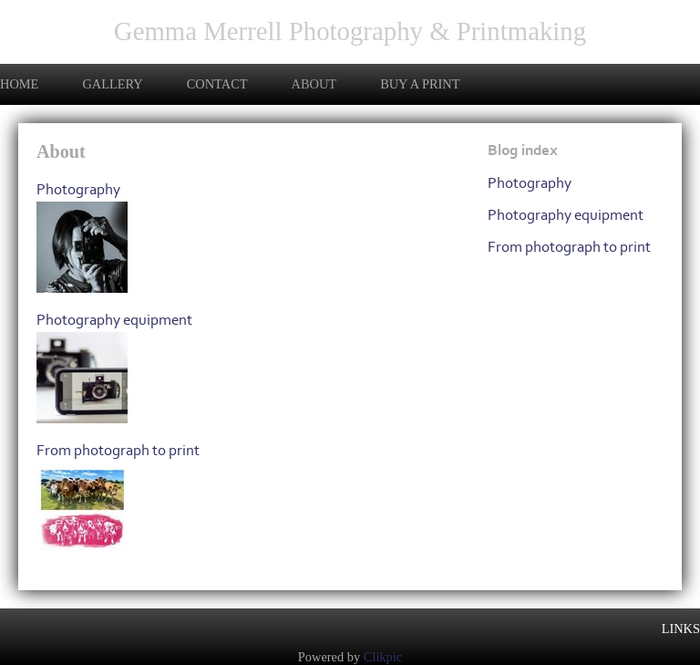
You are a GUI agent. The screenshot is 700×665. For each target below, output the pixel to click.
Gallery (112, 84)
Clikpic (383, 656)
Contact (217, 84)
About (314, 84)
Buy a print (419, 84)
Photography (78, 189)
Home (19, 84)
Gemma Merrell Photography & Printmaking (350, 31)
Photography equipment (114, 319)
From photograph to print (118, 450)
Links (681, 628)
